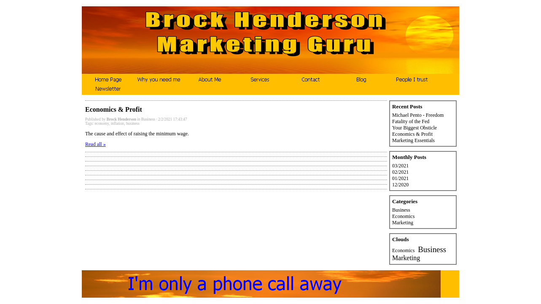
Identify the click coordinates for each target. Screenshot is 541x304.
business (133, 123)
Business (148, 119)
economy (101, 123)
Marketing (402, 223)
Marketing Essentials (413, 140)
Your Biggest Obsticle (414, 128)
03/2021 (400, 166)
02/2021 (400, 172)
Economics (403, 216)
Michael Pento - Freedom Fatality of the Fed (418, 118)
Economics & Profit (412, 134)
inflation (117, 123)
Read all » (95, 144)
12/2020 (400, 185)
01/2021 (400, 178)
